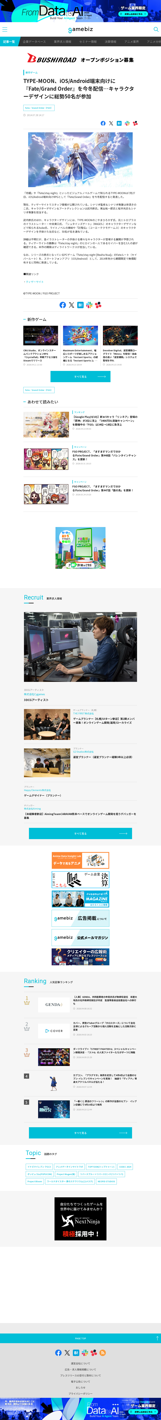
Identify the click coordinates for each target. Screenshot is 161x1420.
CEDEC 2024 (125, 1185)
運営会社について (80, 1363)
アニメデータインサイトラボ (69, 1185)
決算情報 (110, 41)
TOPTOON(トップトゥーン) (101, 1185)
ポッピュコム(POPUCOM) (40, 1193)
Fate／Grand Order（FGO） (39, 117)
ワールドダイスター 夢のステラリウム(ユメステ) (70, 1200)
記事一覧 (9, 41)
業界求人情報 (62, 41)
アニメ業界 (131, 41)
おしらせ (80, 1387)
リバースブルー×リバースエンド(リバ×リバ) (101, 1193)
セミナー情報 (88, 41)
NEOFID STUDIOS (106, 1200)
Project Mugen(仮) (66, 1193)
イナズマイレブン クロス (39, 1185)
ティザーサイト (35, 291)
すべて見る (80, 386)
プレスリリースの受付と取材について (80, 1375)
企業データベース (34, 41)
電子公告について (80, 1381)
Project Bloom (35, 1200)
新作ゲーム (32, 72)
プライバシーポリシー (81, 1393)
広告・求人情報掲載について (80, 1369)
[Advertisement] (47, 109)
